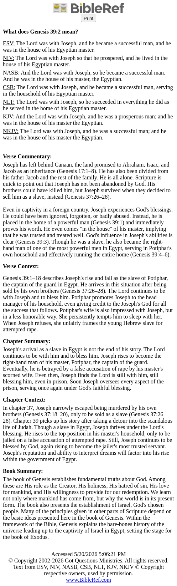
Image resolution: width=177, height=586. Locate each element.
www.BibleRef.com (88, 580)
